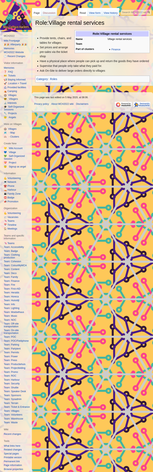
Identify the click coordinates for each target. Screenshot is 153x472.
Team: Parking (11, 344)
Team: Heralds (11, 292)
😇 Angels (10, 117)
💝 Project (10, 162)
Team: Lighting (11, 308)
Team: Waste (11, 422)
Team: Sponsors (12, 395)
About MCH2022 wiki (62, 104)
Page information (13, 465)
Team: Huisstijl (11, 300)
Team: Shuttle (11, 387)
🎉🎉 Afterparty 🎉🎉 (15, 44)
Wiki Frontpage (12, 40)
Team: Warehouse (13, 418)
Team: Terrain (11, 403)
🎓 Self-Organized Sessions (14, 108)
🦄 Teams (9, 221)
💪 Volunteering (12, 178)
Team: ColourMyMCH (15, 265)
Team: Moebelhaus (14, 312)
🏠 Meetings (10, 228)
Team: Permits (11, 352)
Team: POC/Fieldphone (16, 340)
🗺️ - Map (9, 132)
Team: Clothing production (12, 256)
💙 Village (10, 152)
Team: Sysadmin (13, 399)
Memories (9, 48)
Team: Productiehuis (15, 364)
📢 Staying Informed (15, 79)
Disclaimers (82, 104)
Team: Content (11, 269)
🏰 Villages (10, 95)
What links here (12, 445)
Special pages (11, 453)
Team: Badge (11, 251)
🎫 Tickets (10, 75)
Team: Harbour (12, 379)
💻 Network (10, 182)
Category (42, 79)
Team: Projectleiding (14, 368)
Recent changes (12, 434)
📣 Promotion (11, 201)
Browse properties (13, 469)
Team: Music (10, 316)
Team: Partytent (12, 348)
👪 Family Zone (12, 193)
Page (37, 12)
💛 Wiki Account (13, 148)
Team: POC (10, 336)
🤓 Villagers (11, 99)
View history (111, 12)
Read (83, 12)
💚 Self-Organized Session (14, 157)
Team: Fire (9, 284)
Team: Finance (12, 281)
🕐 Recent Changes (14, 56)
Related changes (13, 449)
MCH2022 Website (14, 52)
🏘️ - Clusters (11, 136)
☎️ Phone (9, 186)
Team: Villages (11, 411)
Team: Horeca (11, 296)
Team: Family (11, 277)
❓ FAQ (8, 71)
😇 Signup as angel (15, 166)
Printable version (13, 457)
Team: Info (9, 304)
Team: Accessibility (14, 247)
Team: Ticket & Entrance (17, 407)
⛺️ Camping (10, 91)
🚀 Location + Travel (15, 83)
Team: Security (12, 383)
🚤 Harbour (10, 189)
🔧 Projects (10, 113)
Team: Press (10, 360)
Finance (116, 49)
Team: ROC (10, 375)
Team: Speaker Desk (15, 391)
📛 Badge (9, 197)
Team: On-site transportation (11, 331)
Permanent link (12, 461)
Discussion (49, 12)
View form (95, 12)
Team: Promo (11, 372)
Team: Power (11, 356)
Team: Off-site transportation (11, 325)
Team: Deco (10, 273)
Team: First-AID (12, 288)
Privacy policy (41, 104)
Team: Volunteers (13, 414)
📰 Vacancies (11, 217)
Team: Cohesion (12, 261)
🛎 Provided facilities (15, 87)
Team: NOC (10, 320)
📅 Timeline (10, 225)
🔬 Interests (10, 103)
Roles (53, 79)
